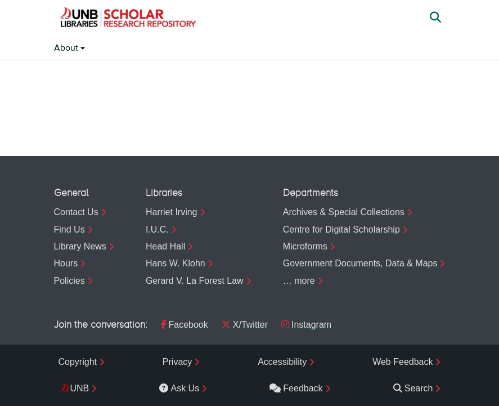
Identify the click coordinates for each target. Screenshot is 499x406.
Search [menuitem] (413, 388)
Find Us (69, 229)
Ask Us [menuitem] (179, 388)
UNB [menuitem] (79, 388)
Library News (80, 246)
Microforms (305, 246)
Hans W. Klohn (175, 263)
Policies (69, 280)
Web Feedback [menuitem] (402, 362)
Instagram (306, 324)
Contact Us (76, 212)
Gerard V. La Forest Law (195, 280)
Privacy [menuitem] (177, 362)
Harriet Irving (171, 212)
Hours (66, 263)
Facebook (184, 324)
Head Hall (165, 246)
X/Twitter (245, 324)
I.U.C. (157, 229)
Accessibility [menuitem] (282, 362)
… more (299, 280)
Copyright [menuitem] (78, 362)
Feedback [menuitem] (295, 388)
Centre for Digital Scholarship (341, 229)
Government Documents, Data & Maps (360, 263)
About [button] (67, 48)
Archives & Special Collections (343, 212)
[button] (127, 19)
